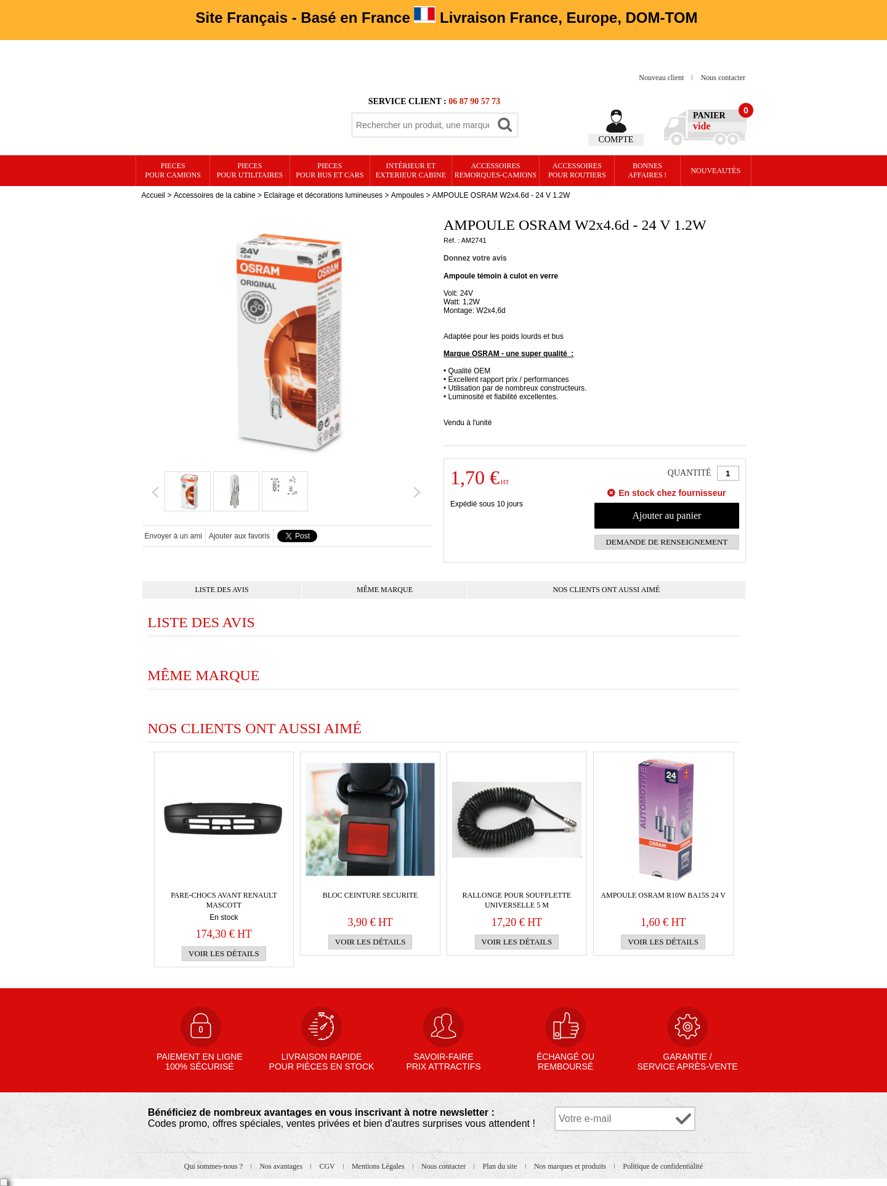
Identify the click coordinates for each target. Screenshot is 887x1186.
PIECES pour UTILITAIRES (250, 170)
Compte (616, 139)
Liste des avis (222, 589)
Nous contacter (723, 77)
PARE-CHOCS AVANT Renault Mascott (224, 900)
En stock (223, 917)
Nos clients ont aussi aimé (606, 589)
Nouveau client (662, 77)
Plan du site (501, 1166)
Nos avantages (281, 1166)
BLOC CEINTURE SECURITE (370, 895)
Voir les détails (223, 953)
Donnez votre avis (475, 258)
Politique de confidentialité (663, 1166)
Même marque (385, 589)
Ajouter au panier (666, 515)
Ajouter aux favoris (239, 536)
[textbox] (422, 125)
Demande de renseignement (666, 541)
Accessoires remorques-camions (496, 170)
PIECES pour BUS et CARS (329, 170)
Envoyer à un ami (173, 536)
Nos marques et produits (571, 1166)
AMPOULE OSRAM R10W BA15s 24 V (663, 895)
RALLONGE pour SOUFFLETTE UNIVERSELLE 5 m (517, 900)
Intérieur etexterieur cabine (411, 170)
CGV (327, 1166)
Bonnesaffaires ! (647, 170)
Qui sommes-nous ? (214, 1166)
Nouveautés (715, 170)
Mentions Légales (379, 1166)
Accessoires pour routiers (577, 170)
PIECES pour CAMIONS (173, 170)
